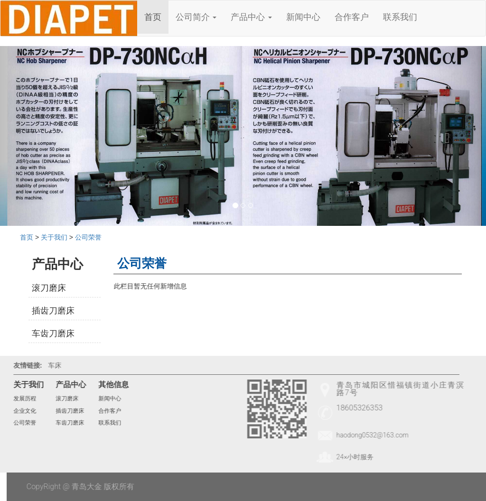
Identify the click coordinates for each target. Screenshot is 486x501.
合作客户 (352, 17)
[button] (36, 136)
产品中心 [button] (251, 17)
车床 (50, 365)
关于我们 (54, 237)
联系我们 (400, 17)
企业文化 (20, 411)
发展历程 (20, 398)
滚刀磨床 (49, 288)
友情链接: (23, 365)
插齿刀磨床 (53, 310)
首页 (152, 17)
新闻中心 (303, 17)
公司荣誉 (88, 237)
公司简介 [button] (196, 17)
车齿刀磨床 (53, 333)
